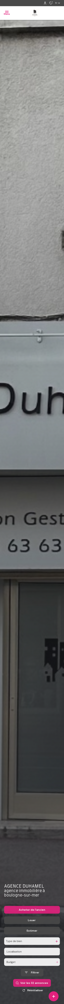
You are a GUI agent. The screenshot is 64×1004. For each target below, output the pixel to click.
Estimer (32, 938)
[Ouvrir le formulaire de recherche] (32, 980)
